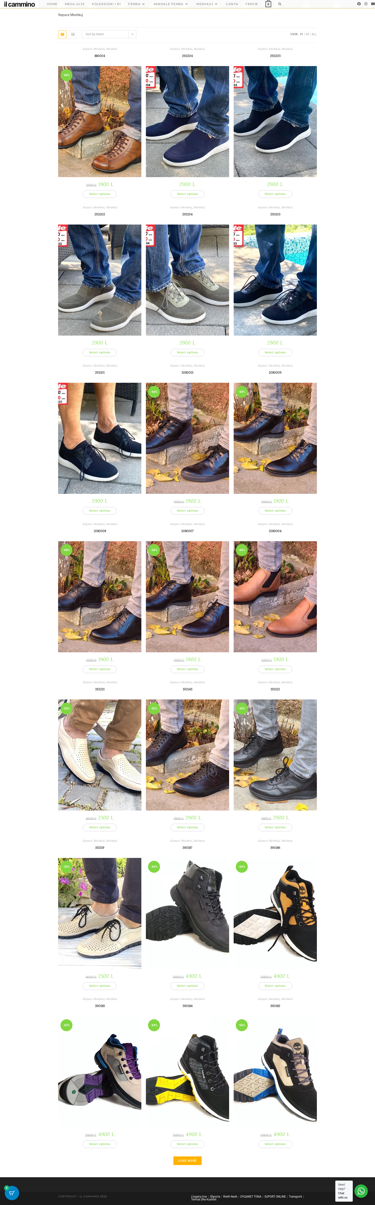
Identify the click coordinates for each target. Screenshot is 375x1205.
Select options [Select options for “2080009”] (275, 510)
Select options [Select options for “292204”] (187, 194)
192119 (99, 848)
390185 (100, 1006)
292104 (187, 214)
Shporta (215, 1196)
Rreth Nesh (230, 1196)
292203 (275, 56)
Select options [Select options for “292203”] (275, 194)
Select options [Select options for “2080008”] (99, 669)
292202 (99, 214)
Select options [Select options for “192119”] (99, 986)
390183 (275, 1006)
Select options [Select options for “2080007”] (187, 669)
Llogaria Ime (199, 1196)
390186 (275, 848)
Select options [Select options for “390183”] (275, 1144)
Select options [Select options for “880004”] (99, 194)
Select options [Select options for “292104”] (187, 352)
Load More (187, 1160)
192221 (100, 689)
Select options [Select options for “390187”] (187, 986)
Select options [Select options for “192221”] (99, 827)
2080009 (275, 373)
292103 (275, 214)
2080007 (187, 531)
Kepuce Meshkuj (94, 49)
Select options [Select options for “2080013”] (187, 510)
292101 (100, 373)
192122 (275, 689)
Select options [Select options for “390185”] (99, 1144)
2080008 (100, 531)
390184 (187, 1006)
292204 (187, 56)
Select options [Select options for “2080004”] (275, 669)
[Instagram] (366, 4)
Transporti (295, 1196)
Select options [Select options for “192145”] (187, 827)
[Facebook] (359, 4)
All (314, 34)
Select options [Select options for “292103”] (275, 352)
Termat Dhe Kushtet (203, 1199)
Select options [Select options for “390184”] (187, 1144)
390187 (187, 848)
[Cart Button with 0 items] (12, 1193)
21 (301, 34)
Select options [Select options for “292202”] (99, 352)
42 (307, 34)
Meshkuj (111, 49)
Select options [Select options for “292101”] (99, 510)
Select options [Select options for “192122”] (275, 827)
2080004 (275, 531)
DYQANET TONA (250, 1196)
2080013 (187, 373)
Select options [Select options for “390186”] (275, 986)
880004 (99, 56)
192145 (187, 689)
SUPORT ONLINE (275, 1196)
